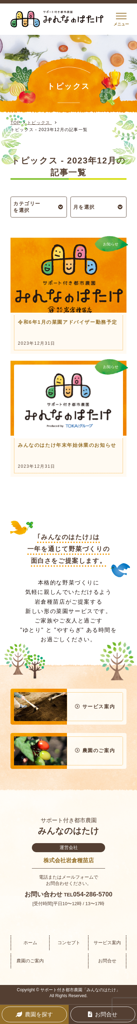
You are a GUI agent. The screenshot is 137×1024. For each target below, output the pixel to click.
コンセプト (68, 942)
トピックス (39, 122)
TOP (15, 122)
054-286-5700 (92, 894)
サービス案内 (107, 942)
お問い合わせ (43, 894)
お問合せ (107, 960)
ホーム (30, 942)
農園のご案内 (30, 960)
